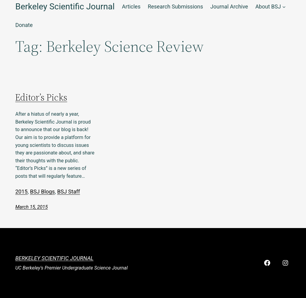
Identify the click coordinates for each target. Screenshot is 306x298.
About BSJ (268, 6)
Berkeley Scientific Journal (54, 258)
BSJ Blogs (42, 191)
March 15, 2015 (31, 207)
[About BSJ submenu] (284, 6)
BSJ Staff (68, 191)
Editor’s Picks (41, 97)
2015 (21, 191)
